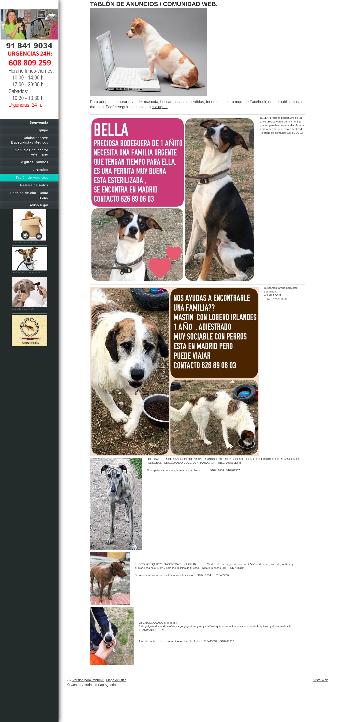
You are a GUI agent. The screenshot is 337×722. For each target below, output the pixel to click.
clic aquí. (160, 107)
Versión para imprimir (85, 680)
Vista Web (320, 680)
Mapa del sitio (116, 680)
